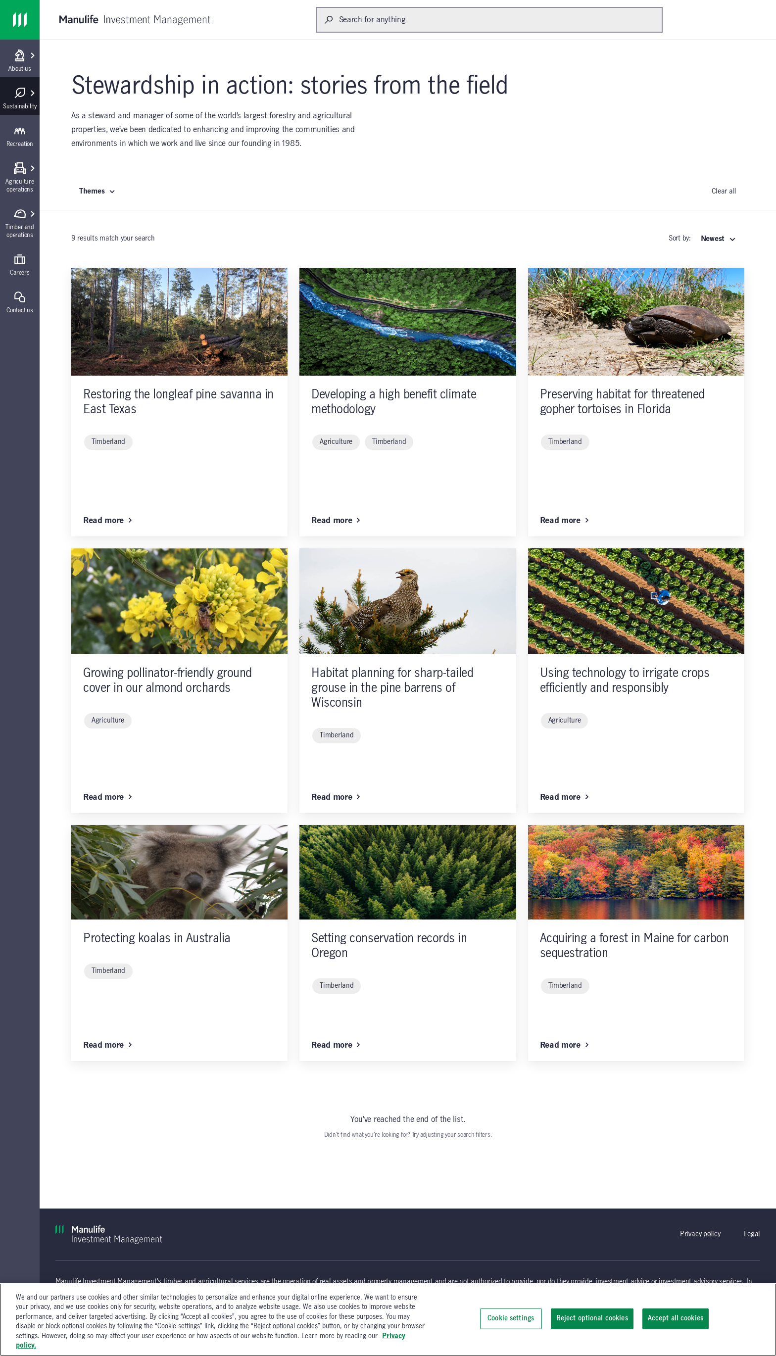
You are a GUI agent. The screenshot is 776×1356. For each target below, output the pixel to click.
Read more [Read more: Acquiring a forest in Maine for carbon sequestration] (564, 1045)
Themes (97, 191)
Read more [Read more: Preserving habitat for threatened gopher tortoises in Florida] (564, 521)
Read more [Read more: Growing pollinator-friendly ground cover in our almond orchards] (108, 797)
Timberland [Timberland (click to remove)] (108, 441)
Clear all (724, 191)
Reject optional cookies (592, 1318)
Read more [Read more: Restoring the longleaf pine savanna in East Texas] (108, 521)
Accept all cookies (675, 1318)
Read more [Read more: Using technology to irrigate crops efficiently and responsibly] (564, 797)
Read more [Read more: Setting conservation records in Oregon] (336, 1045)
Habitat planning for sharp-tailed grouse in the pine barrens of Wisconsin (392, 688)
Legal (752, 1234)
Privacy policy (700, 1234)
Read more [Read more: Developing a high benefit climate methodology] (336, 521)
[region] (388, 1319)
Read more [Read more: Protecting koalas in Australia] (108, 1045)
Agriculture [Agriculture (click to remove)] (336, 441)
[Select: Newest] (718, 239)
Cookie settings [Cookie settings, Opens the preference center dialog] (510, 1318)
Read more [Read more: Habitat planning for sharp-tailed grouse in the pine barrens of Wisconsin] (336, 797)
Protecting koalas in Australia (157, 938)
